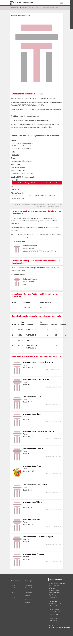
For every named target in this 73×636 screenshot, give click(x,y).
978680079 (50, 124)
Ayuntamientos (15, 581)
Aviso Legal (28, 581)
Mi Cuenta (14, 597)
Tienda (13, 593)
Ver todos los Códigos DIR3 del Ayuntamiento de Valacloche (37, 183)
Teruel (34, 98)
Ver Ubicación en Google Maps (22, 148)
